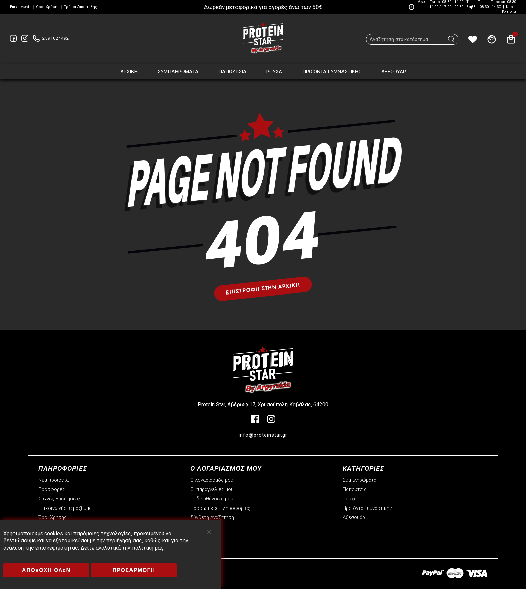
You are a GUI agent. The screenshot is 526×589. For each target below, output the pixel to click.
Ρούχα (350, 499)
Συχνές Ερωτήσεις (59, 499)
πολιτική (142, 548)
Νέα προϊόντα (53, 480)
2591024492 (55, 38)
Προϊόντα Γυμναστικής (367, 508)
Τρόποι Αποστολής (80, 7)
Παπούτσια (355, 489)
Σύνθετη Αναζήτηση (212, 517)
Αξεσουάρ (354, 517)
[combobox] (412, 39)
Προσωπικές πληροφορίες (220, 508)
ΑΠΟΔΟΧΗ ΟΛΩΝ (46, 570)
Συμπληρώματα (359, 480)
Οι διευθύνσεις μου (211, 499)
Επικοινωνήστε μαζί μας (65, 508)
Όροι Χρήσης (48, 7)
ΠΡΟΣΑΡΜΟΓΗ (134, 570)
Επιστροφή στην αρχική (262, 288)
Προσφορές (51, 489)
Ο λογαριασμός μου (211, 480)
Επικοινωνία (21, 7)
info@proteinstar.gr (263, 435)
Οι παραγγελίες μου (212, 489)
